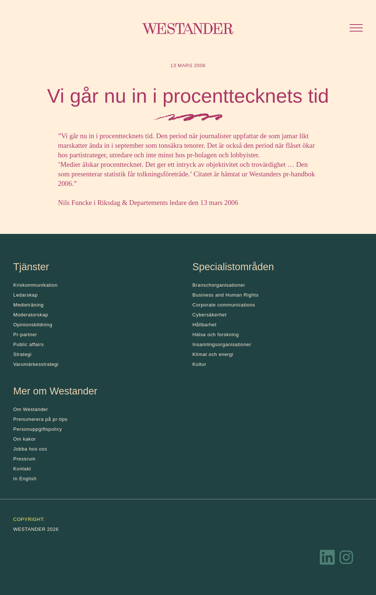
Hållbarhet (204, 324)
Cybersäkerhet (209, 314)
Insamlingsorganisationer (221, 344)
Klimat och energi (213, 354)
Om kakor (24, 439)
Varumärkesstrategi (35, 364)
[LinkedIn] (327, 559)
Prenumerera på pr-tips (40, 419)
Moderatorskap (30, 314)
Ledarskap (25, 295)
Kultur (199, 364)
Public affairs (28, 344)
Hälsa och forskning (215, 334)
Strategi (22, 354)
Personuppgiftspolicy (37, 429)
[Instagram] (346, 559)
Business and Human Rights (225, 295)
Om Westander (30, 409)
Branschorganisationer (218, 285)
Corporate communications (223, 305)
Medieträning (28, 305)
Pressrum (24, 459)
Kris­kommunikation (35, 285)
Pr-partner (25, 334)
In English (25, 478)
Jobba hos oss (30, 449)
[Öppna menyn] (356, 28)
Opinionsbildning (33, 324)
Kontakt (22, 468)
